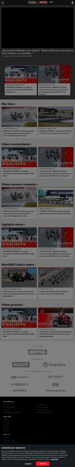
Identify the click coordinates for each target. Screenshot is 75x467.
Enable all (43, 463)
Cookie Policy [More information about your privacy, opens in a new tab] (54, 459)
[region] (37, 455)
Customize (28, 463)
